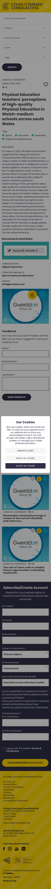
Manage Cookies (25, 450)
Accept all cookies (25, 465)
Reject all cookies (25, 458)
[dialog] (25, 444)
